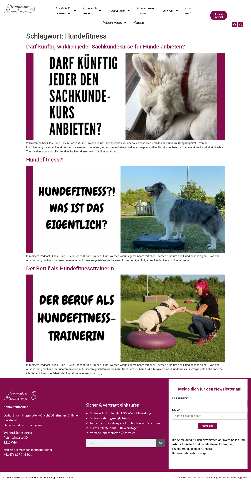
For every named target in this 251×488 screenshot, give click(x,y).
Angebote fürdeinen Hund (66, 10)
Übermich (188, 10)
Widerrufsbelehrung (230, 477)
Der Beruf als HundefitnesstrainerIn (70, 268)
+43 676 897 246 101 (17, 454)
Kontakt (139, 22)
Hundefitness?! (45, 159)
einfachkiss (67, 477)
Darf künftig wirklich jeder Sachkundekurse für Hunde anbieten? (105, 46)
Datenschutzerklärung (205, 477)
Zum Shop (169, 10)
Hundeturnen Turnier (145, 10)
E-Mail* (176, 410)
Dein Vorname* (180, 398)
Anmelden (208, 425)
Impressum (185, 477)
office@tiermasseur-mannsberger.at (27, 450)
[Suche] (160, 443)
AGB (245, 477)
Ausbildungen (119, 10)
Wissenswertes (115, 22)
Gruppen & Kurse (92, 10)
